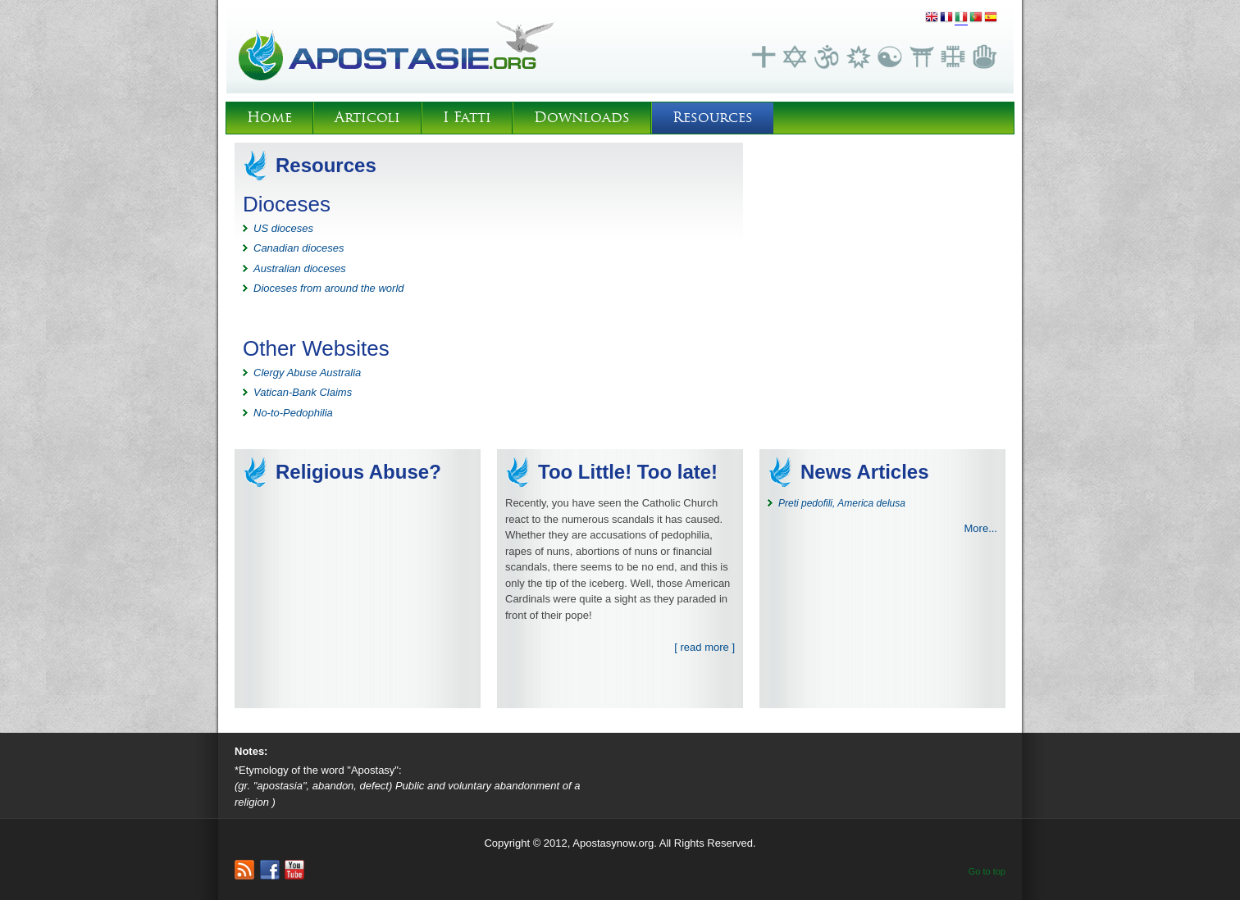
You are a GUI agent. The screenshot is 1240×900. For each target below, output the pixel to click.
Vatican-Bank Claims (302, 392)
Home (269, 117)
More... (980, 528)
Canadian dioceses (298, 248)
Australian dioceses (299, 268)
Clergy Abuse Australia (307, 372)
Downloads (582, 117)
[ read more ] (704, 647)
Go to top (987, 871)
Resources (712, 117)
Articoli (367, 117)
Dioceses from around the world (328, 288)
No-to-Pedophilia (293, 413)
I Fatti (467, 117)
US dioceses (283, 228)
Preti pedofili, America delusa (841, 503)
